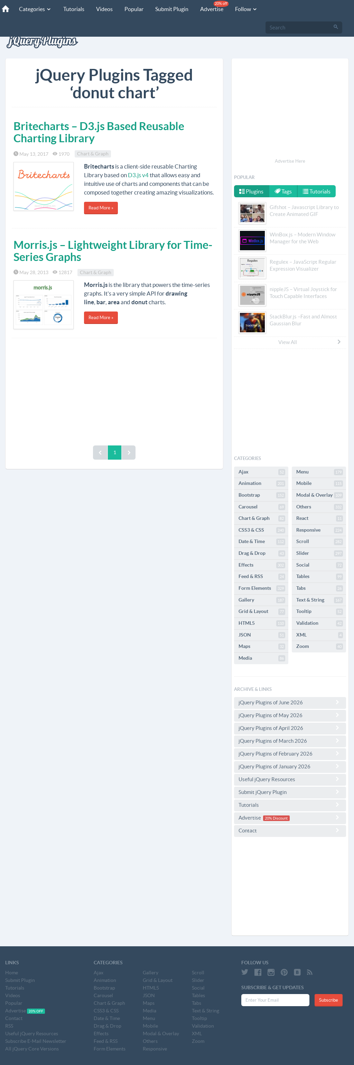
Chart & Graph (93, 154)
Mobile (319, 483)
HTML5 (262, 623)
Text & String (319, 600)
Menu (319, 472)
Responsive (319, 530)
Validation (319, 623)
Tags (283, 191)
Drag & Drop (262, 553)
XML (319, 635)
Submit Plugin (171, 9)
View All (310, 342)
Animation (262, 483)
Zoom (319, 646)
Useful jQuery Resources (290, 779)
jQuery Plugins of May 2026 (290, 715)
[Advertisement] (114, 390)
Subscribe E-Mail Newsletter (35, 1041)
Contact (290, 830)
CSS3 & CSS (262, 530)
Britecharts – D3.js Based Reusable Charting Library (98, 132)
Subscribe (328, 1000)
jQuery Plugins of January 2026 (290, 766)
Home (11, 972)
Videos (104, 9)
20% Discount (276, 818)
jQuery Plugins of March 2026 (290, 741)
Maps (262, 646)
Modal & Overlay (319, 495)
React (319, 518)
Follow (246, 9)
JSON (262, 635)
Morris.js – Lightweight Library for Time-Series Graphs (112, 250)
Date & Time (262, 542)
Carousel (262, 507)
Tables (319, 577)
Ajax (262, 472)
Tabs (319, 588)
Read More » (100, 207)
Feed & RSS (262, 577)
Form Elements (262, 588)
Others (319, 507)
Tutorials (73, 9)
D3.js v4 (138, 175)
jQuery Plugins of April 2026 (290, 728)
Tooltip (319, 611)
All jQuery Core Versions (32, 1049)
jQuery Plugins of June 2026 (290, 702)
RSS (9, 1026)
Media (262, 658)
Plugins (251, 191)
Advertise (214, 6)
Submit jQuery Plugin (290, 792)
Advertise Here (290, 161)
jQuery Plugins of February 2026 (290, 753)
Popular (133, 9)
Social (319, 565)
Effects (262, 565)
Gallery (262, 600)
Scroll (319, 542)
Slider (319, 553)
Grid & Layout (262, 611)
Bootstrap (262, 495)
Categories (35, 9)
